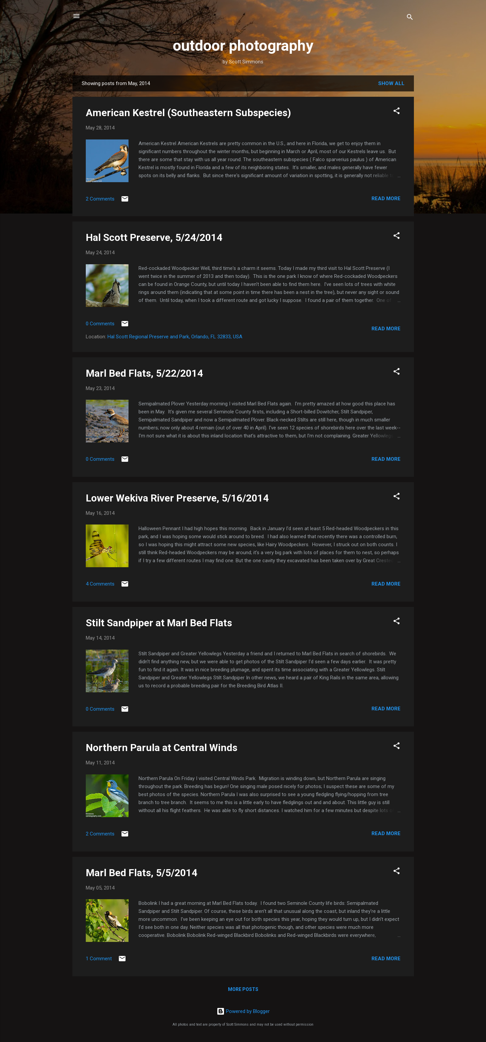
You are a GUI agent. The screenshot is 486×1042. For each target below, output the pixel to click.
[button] (397, 112)
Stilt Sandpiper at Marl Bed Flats (159, 623)
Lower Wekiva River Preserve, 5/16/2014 (177, 498)
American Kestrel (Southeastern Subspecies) (188, 112)
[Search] (410, 18)
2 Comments (100, 199)
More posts (243, 989)
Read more (386, 199)
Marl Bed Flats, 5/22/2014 (144, 373)
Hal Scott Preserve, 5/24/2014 (154, 237)
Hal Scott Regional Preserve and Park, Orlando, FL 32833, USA (174, 337)
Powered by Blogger (243, 1011)
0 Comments (100, 324)
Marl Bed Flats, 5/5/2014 (141, 873)
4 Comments (100, 584)
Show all (391, 83)
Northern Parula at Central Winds (161, 747)
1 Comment (99, 959)
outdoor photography (243, 45)
